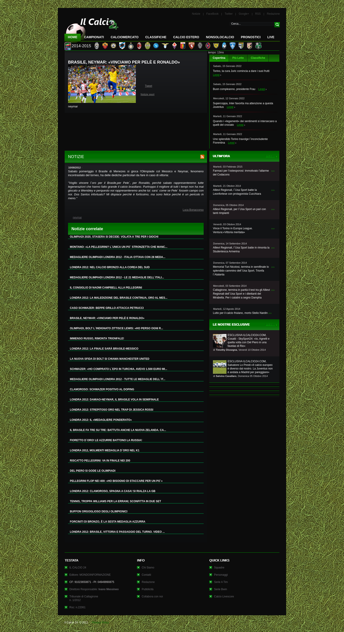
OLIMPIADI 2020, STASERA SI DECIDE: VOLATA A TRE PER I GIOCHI (114, 236)
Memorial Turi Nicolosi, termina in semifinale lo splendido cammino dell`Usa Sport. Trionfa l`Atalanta (241, 270)
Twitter (229, 13)
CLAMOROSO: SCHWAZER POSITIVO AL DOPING (102, 389)
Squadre (219, 567)
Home (72, 37)
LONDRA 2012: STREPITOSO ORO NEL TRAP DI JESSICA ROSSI (111, 409)
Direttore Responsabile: (94, 589)
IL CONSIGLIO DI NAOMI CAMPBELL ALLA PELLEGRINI (106, 287)
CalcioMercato (125, 37)
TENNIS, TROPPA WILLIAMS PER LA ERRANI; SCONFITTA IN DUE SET (115, 501)
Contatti (146, 574)
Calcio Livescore (224, 596)
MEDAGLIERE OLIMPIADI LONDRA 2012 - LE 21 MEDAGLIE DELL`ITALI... (117, 277)
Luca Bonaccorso (193, 209)
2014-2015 (81, 46)
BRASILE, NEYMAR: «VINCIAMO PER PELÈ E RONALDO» (107, 318)
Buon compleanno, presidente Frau (234, 89)
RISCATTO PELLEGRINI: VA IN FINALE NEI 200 (100, 460)
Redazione (273, 13)
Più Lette (238, 57)
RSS (258, 13)
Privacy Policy (100, 622)
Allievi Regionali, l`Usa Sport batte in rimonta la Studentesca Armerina (241, 249)
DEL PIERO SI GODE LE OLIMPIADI (92, 470)
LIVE (270, 37)
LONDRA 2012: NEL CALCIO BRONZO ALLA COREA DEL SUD (110, 267)
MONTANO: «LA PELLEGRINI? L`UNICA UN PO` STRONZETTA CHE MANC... (118, 247)
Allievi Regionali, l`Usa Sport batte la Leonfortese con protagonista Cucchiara (237, 191)
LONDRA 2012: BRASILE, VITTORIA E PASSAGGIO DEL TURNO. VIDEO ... (117, 531)
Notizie (196, 13)
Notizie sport (147, 94)
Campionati (94, 37)
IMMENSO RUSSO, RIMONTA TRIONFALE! (97, 338)
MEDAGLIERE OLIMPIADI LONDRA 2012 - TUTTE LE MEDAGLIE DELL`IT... (117, 379)
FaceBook (212, 13)
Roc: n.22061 (77, 607)
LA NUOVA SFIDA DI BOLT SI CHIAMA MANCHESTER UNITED (109, 358)
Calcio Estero (186, 37)
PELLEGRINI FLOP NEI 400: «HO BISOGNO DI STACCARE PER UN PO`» (116, 481)
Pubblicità (147, 589)
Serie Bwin (220, 589)
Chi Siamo (148, 567)
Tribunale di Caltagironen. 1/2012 (83, 598)
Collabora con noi (152, 596)
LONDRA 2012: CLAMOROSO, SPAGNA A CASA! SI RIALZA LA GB (112, 491)
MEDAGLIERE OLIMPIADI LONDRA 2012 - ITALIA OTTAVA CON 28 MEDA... (117, 257)
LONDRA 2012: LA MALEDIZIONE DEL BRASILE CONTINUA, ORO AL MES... (118, 297)
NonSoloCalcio (220, 37)
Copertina (219, 57)
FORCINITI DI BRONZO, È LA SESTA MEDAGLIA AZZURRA (107, 521)
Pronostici (251, 37)
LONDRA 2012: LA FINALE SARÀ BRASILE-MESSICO (104, 348)
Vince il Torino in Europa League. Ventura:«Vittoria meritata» (233, 230)
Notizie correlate (87, 229)
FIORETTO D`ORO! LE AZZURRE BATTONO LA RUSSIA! (106, 440)
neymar (77, 217)
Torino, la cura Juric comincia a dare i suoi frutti (241, 71)
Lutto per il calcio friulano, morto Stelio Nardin (240, 313)
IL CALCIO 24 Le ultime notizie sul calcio (91, 28)
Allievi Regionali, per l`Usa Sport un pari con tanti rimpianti (239, 211)
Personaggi (221, 574)
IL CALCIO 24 (77, 567)
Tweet (148, 86)
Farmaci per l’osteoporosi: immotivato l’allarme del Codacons (241, 172)
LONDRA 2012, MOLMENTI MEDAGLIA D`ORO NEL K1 (104, 450)
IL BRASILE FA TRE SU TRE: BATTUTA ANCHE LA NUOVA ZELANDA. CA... (118, 430)
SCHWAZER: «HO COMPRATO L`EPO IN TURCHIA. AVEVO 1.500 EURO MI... (118, 369)
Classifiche (258, 57)
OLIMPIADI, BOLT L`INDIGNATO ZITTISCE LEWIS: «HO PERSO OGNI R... (116, 328)
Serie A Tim (221, 582)
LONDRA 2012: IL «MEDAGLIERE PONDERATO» (101, 419)
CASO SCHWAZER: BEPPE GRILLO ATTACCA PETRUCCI (107, 308)
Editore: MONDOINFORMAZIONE (90, 574)
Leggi (216, 74)
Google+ (244, 13)
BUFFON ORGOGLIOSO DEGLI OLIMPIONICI (98, 511)
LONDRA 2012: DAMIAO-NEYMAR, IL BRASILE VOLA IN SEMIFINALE (114, 399)
